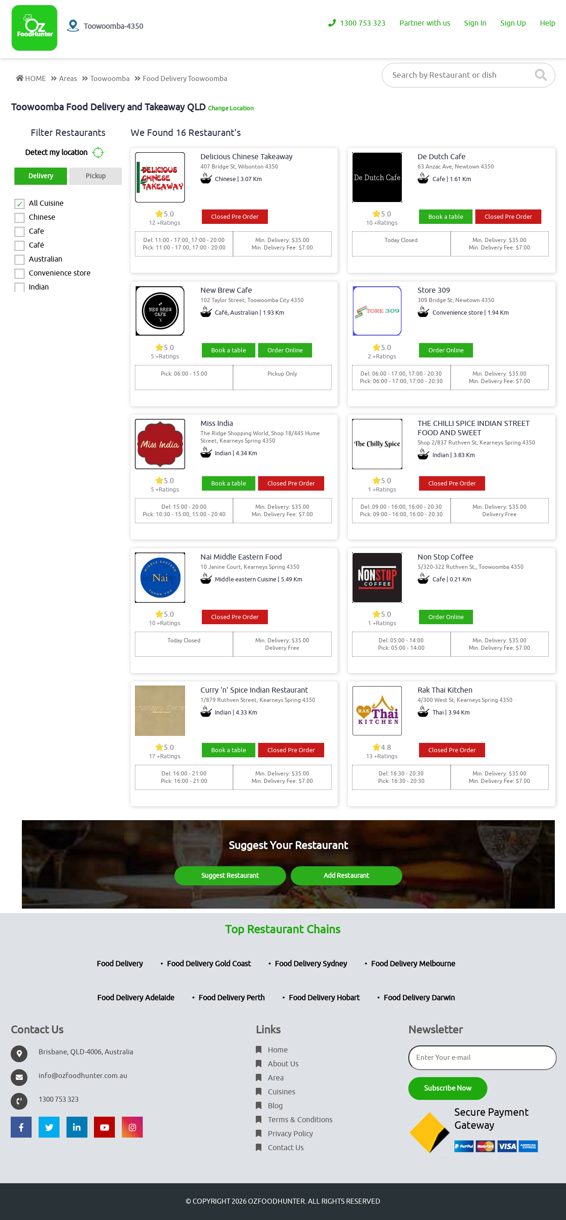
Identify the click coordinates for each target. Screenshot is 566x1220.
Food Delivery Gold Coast (209, 964)
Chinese (42, 217)
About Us (277, 1064)
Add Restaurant (346, 876)
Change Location (230, 108)
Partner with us (425, 23)
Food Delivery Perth (232, 998)
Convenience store (60, 273)
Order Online (285, 350)
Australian (45, 259)
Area (270, 1078)
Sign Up (513, 23)
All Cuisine (46, 203)
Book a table (445, 217)
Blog (269, 1106)
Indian (39, 287)
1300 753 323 (357, 23)
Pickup (96, 176)
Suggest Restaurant (230, 876)
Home (272, 1050)
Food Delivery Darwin (419, 998)
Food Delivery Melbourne (413, 964)
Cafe (36, 231)
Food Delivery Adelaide (135, 998)
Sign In (475, 23)
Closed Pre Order (235, 217)
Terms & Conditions (294, 1120)
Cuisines (275, 1092)
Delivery (40, 176)
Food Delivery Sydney (311, 964)
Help (547, 23)
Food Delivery (120, 964)
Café (36, 245)
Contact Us (280, 1148)
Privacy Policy (284, 1134)
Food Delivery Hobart (324, 998)
